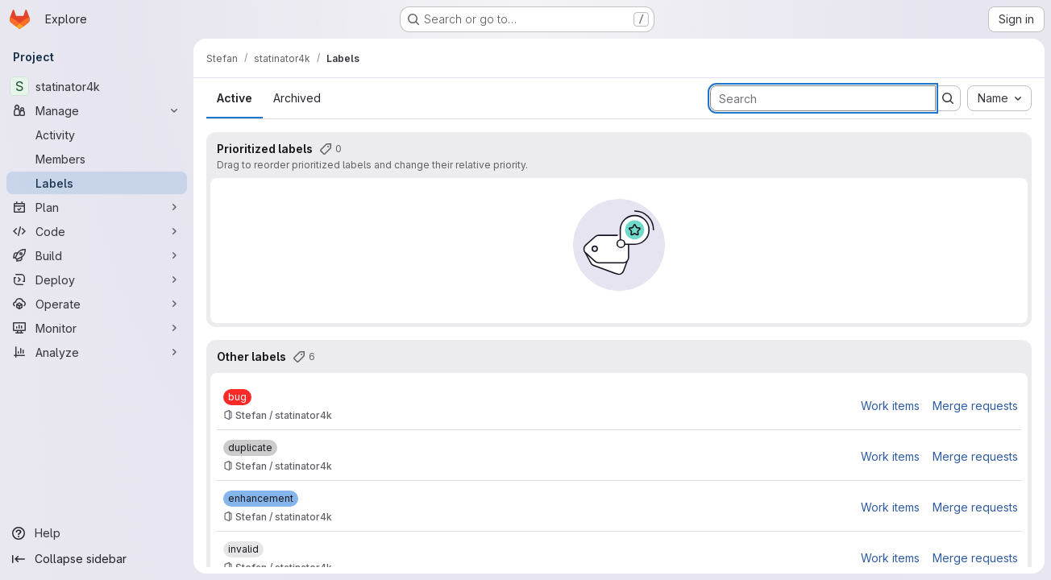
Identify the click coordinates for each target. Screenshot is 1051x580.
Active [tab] (234, 98)
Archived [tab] (297, 98)
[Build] (96, 255)
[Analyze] (96, 352)
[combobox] (999, 98)
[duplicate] (250, 448)
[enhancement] (260, 499)
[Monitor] (96, 328)
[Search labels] (823, 98)
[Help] (96, 533)
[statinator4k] (96, 86)
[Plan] (96, 207)
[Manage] (96, 110)
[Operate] (96, 303)
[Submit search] (948, 98)
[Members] (96, 158)
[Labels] (96, 183)
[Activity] (96, 134)
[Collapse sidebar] (96, 559)
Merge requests (975, 405)
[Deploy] (96, 279)
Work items (890, 405)
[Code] (96, 231)
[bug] (237, 397)
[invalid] (243, 549)
